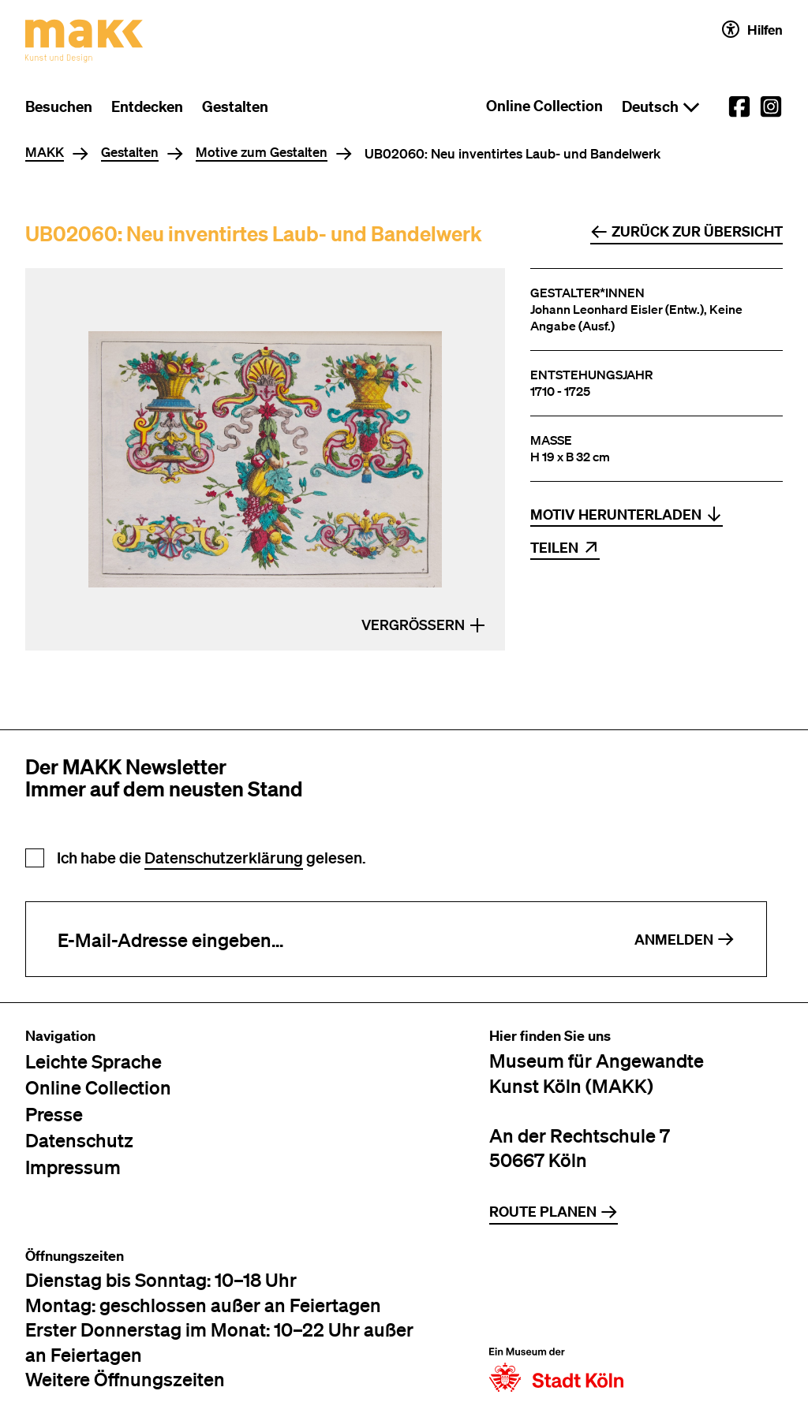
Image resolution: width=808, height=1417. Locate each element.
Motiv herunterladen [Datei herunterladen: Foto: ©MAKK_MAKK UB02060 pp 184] (626, 514)
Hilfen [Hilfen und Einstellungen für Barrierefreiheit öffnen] (752, 29)
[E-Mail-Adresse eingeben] (314, 939)
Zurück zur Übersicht (686, 231)
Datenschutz (79, 1139)
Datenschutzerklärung (223, 857)
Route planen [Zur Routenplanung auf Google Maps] (553, 1212)
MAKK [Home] (44, 152)
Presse (54, 1113)
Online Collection (544, 105)
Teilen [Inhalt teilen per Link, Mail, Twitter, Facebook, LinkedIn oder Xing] (565, 548)
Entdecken (147, 106)
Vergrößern (423, 625)
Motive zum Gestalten (261, 152)
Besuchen (58, 106)
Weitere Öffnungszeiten (125, 1378)
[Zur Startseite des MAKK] (84, 41)
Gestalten (235, 106)
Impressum (73, 1166)
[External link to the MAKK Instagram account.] (771, 106)
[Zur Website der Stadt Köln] (556, 1320)
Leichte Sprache (93, 1061)
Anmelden (684, 939)
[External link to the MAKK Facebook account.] (739, 106)
